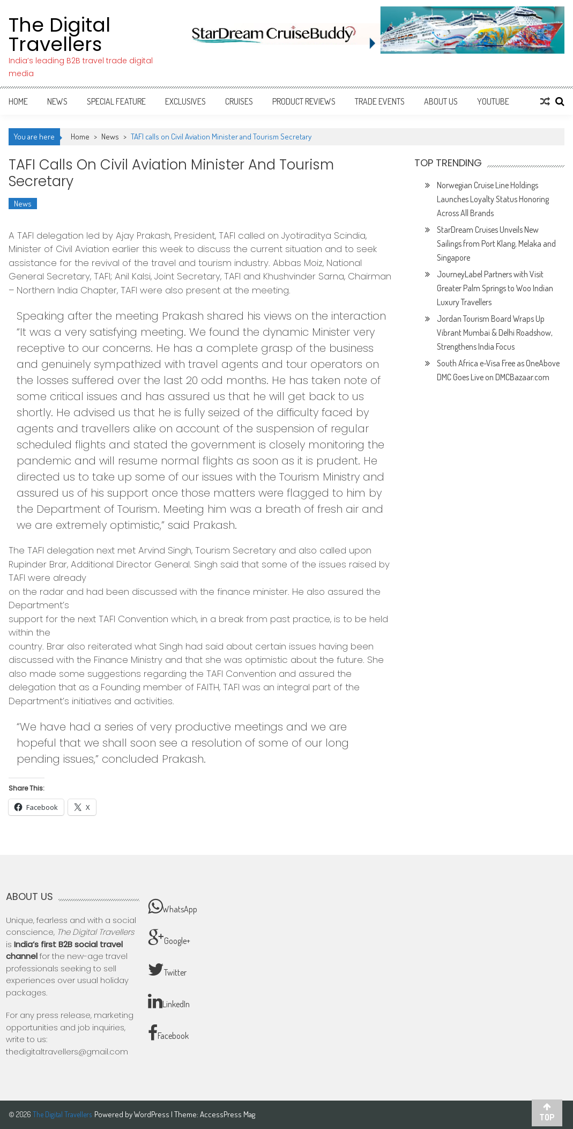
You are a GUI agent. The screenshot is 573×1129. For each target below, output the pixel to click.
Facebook (168, 1033)
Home (18, 101)
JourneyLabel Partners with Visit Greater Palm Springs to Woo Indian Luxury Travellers (495, 288)
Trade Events (380, 101)
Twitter (167, 969)
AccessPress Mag (227, 1114)
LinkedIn (169, 1001)
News (57, 101)
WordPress (152, 1114)
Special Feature (116, 101)
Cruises (239, 101)
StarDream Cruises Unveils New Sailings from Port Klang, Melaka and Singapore (496, 243)
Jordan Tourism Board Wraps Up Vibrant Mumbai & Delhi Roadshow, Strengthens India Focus (495, 332)
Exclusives (185, 101)
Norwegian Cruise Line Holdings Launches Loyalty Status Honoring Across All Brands (493, 199)
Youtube (493, 101)
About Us (441, 101)
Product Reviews (304, 101)
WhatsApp (172, 906)
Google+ (169, 938)
